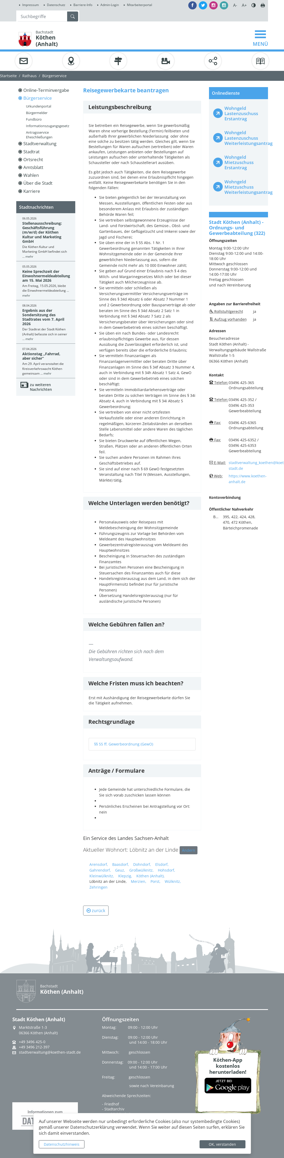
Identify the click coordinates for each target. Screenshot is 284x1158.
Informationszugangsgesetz (47, 125)
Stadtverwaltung (39, 143)
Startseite (8, 75)
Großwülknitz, (141, 870)
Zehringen (98, 887)
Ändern (188, 850)
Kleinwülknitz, (101, 875)
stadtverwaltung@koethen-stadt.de (50, 1052)
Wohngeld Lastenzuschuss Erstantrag (241, 113)
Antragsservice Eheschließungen (39, 134)
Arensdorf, (98, 864)
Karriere (31, 191)
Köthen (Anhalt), (150, 875)
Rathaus (29, 75)
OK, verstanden (222, 1144)
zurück (96, 910)
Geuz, (120, 870)
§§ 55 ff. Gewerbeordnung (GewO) (123, 744)
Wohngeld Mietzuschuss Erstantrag (239, 162)
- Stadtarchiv (113, 1108)
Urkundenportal (38, 106)
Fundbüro (34, 119)
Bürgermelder (36, 112)
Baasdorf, (120, 864)
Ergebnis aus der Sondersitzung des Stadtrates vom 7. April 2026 (43, 317)
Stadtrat (31, 152)
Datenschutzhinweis (61, 1144)
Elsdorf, (162, 864)
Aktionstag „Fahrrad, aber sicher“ (41, 356)
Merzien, (138, 881)
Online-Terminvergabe (46, 90)
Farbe (253, 5)
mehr (29, 256)
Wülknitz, (173, 881)
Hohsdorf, (166, 870)
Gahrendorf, (100, 870)
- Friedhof (110, 1103)
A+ (244, 5)
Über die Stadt (37, 183)
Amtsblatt (33, 167)
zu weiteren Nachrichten (41, 387)
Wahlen (31, 175)
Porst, (155, 881)
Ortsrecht (33, 159)
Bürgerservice (54, 75)
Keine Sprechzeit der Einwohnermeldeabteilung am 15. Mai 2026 (46, 276)
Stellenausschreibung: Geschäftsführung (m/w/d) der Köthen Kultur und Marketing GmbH (42, 232)
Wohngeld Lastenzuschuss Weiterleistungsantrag (244, 137)
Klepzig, (125, 875)
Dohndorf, (142, 864)
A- (235, 5)
